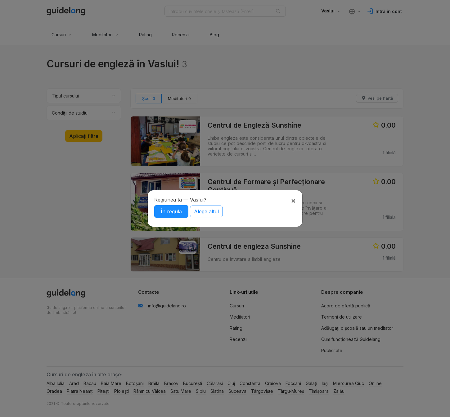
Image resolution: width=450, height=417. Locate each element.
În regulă (171, 211)
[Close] (293, 200)
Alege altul (206, 211)
